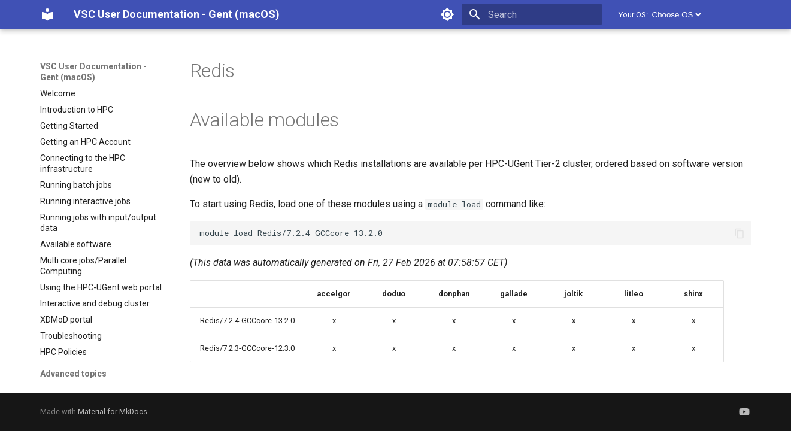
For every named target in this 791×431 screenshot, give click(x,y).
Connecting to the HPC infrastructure (82, 163)
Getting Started (69, 125)
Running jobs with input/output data (98, 223)
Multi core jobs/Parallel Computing (83, 266)
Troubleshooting (71, 336)
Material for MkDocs (112, 411)
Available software (75, 244)
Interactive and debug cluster (95, 303)
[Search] (532, 14)
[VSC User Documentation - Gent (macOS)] (47, 14)
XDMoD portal (66, 319)
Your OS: (633, 14)
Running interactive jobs (85, 201)
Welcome (57, 93)
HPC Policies (63, 352)
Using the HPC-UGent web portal (101, 287)
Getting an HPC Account (85, 142)
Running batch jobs (76, 185)
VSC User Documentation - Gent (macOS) (93, 72)
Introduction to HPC (76, 109)
